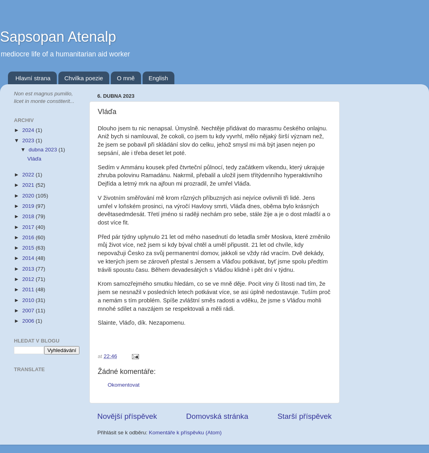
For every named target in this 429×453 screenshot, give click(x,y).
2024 (29, 130)
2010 (29, 300)
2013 (29, 269)
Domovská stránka (217, 416)
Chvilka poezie (83, 78)
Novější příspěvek (127, 416)
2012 (29, 279)
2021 (29, 185)
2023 (29, 140)
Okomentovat (123, 385)
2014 (29, 258)
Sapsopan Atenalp (58, 37)
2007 (29, 311)
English (158, 78)
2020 (29, 196)
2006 (29, 321)
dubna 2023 (43, 150)
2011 (29, 289)
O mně (126, 78)
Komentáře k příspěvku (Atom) (185, 433)
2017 (29, 227)
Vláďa (34, 159)
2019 (29, 206)
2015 (29, 248)
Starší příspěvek (305, 416)
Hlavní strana (32, 78)
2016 (29, 237)
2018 (29, 216)
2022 (29, 175)
